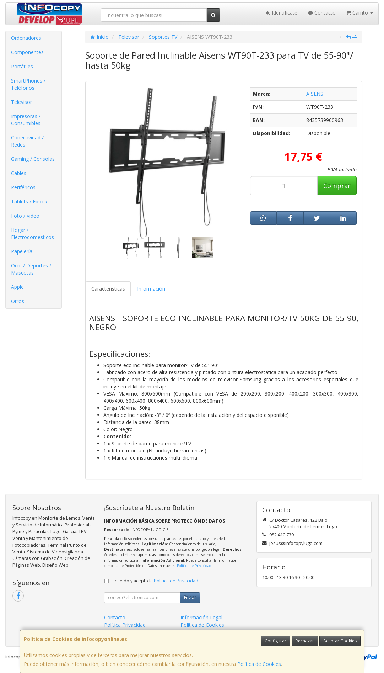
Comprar (337, 185)
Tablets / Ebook (29, 201)
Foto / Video (25, 215)
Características (108, 288)
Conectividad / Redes (27, 141)
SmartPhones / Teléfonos (28, 84)
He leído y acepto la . (155, 581)
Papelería (21, 251)
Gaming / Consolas (33, 158)
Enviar (190, 597)
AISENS (314, 93)
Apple (17, 286)
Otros (17, 301)
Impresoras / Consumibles (25, 120)
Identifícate (281, 12)
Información (151, 288)
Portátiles (22, 66)
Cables (18, 173)
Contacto (322, 12)
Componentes (27, 52)
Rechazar (305, 641)
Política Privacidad (125, 624)
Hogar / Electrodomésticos (32, 233)
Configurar (275, 641)
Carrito (359, 12)
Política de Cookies (259, 664)
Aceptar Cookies (340, 641)
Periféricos (23, 187)
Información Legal (201, 617)
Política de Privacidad (194, 565)
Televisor (21, 102)
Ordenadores (26, 38)
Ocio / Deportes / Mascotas (31, 269)
